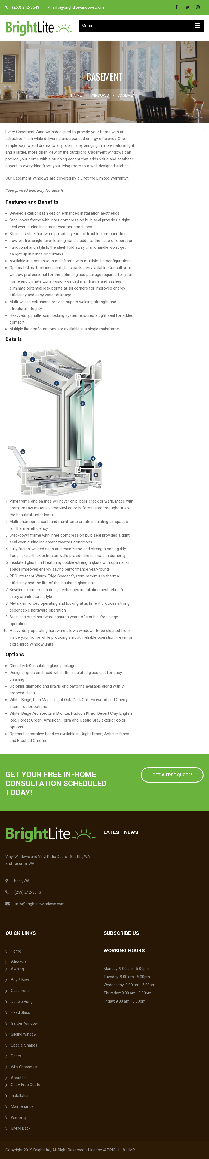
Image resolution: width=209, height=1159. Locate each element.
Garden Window (24, 1023)
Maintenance (22, 1106)
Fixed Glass (20, 1012)
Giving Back (20, 1128)
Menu (86, 25)
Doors (16, 1056)
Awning (17, 969)
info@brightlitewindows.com (78, 7)
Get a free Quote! (172, 774)
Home (76, 95)
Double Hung (22, 1001)
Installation (20, 1095)
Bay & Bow (20, 980)
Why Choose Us (24, 1067)
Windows (99, 95)
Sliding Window (24, 1034)
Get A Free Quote (25, 1084)
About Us (19, 1078)
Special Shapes (24, 1045)
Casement (20, 990)
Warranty (19, 1117)
